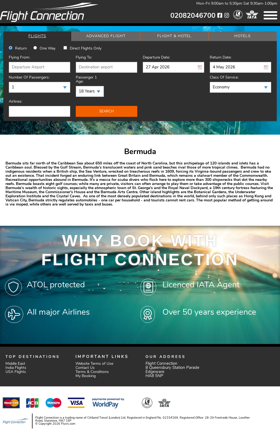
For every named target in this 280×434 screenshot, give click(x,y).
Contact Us (85, 368)
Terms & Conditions (92, 372)
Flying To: (84, 58)
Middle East (15, 364)
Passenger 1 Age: (86, 80)
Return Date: (220, 58)
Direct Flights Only (85, 49)
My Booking (85, 376)
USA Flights (15, 372)
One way (48, 49)
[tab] (37, 36)
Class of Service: (224, 78)
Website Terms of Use (94, 364)
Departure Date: (156, 58)
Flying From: (19, 58)
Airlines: (15, 102)
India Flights (15, 368)
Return (21, 49)
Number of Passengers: (29, 78)
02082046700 (192, 16)
